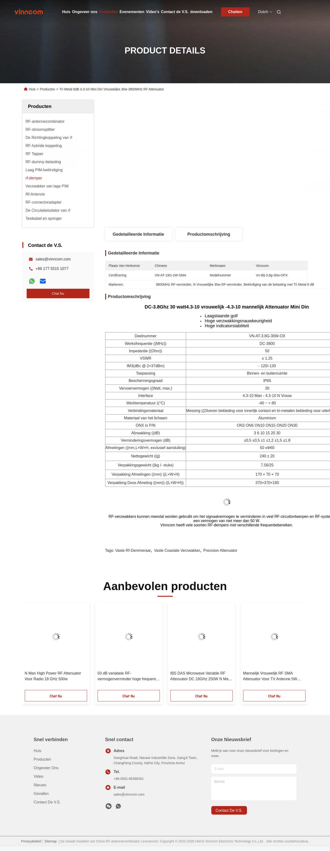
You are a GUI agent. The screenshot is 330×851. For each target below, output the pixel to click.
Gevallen (41, 794)
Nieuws (40, 785)
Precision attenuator (220, 550)
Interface (145, 396)
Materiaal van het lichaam (145, 418)
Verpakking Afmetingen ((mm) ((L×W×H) (145, 474)
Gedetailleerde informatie (138, 234)
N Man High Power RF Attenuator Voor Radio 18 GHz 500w (53, 676)
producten (42, 759)
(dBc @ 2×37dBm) (148, 366)
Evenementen (132, 12)
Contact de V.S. (175, 12)
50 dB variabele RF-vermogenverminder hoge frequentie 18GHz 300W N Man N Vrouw (128, 676)
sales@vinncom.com (53, 259)
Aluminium (267, 418)
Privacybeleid (31, 841)
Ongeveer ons (85, 12)
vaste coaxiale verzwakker (177, 550)
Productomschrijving (208, 234)
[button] (38, 647)
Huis (66, 12)
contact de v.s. (229, 810)
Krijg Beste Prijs (235, 186)
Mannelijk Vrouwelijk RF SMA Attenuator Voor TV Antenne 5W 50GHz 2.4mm (270, 676)
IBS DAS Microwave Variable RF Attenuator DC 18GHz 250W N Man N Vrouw (200, 676)
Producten (108, 12)
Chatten (235, 12)
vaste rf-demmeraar (133, 550)
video (39, 776)
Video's (152, 12)
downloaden (201, 12)
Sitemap (50, 841)
